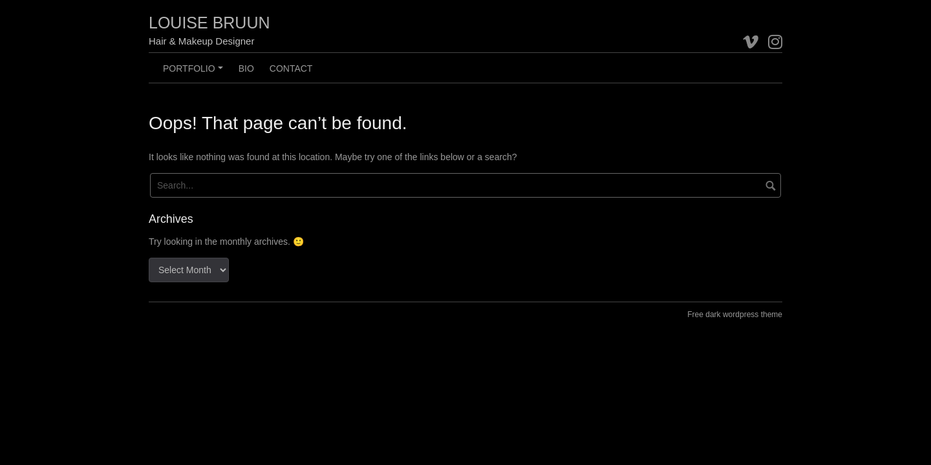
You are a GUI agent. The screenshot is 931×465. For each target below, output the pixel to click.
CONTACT (291, 68)
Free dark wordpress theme (734, 314)
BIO (246, 68)
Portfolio (194, 73)
